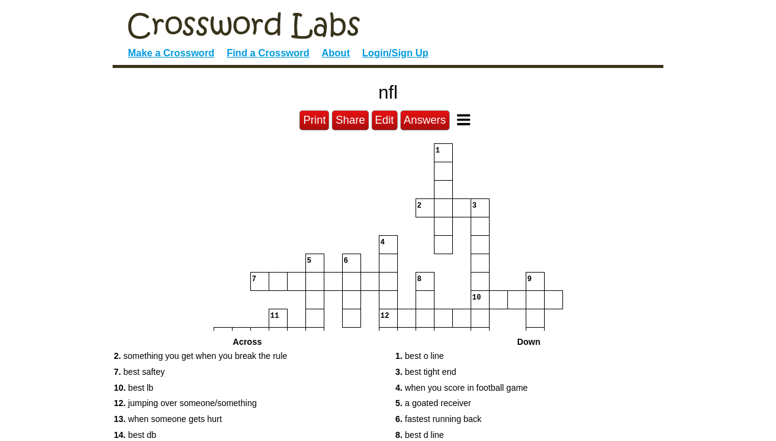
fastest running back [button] (438, 419)
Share (350, 120)
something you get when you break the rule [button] (200, 356)
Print (314, 120)
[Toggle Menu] (463, 119)
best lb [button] (134, 388)
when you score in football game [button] (461, 388)
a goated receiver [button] (433, 403)
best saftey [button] (139, 372)
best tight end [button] (426, 372)
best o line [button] (419, 356)
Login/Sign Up (395, 53)
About (336, 53)
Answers (425, 120)
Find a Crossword (267, 53)
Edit (384, 120)
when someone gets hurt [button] (168, 419)
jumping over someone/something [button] (185, 403)
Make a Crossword (171, 53)
